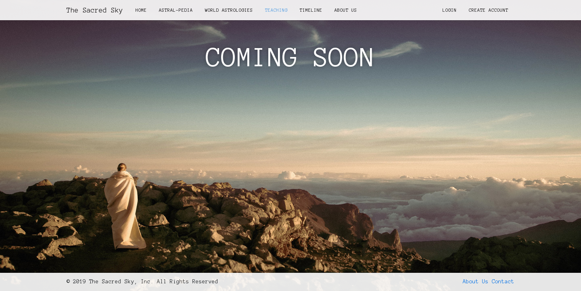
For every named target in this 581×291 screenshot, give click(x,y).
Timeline (311, 10)
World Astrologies (229, 10)
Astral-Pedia (176, 10)
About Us (345, 10)
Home (141, 10)
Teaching (276, 10)
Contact (503, 282)
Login (450, 10)
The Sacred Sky (95, 10)
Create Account (488, 10)
